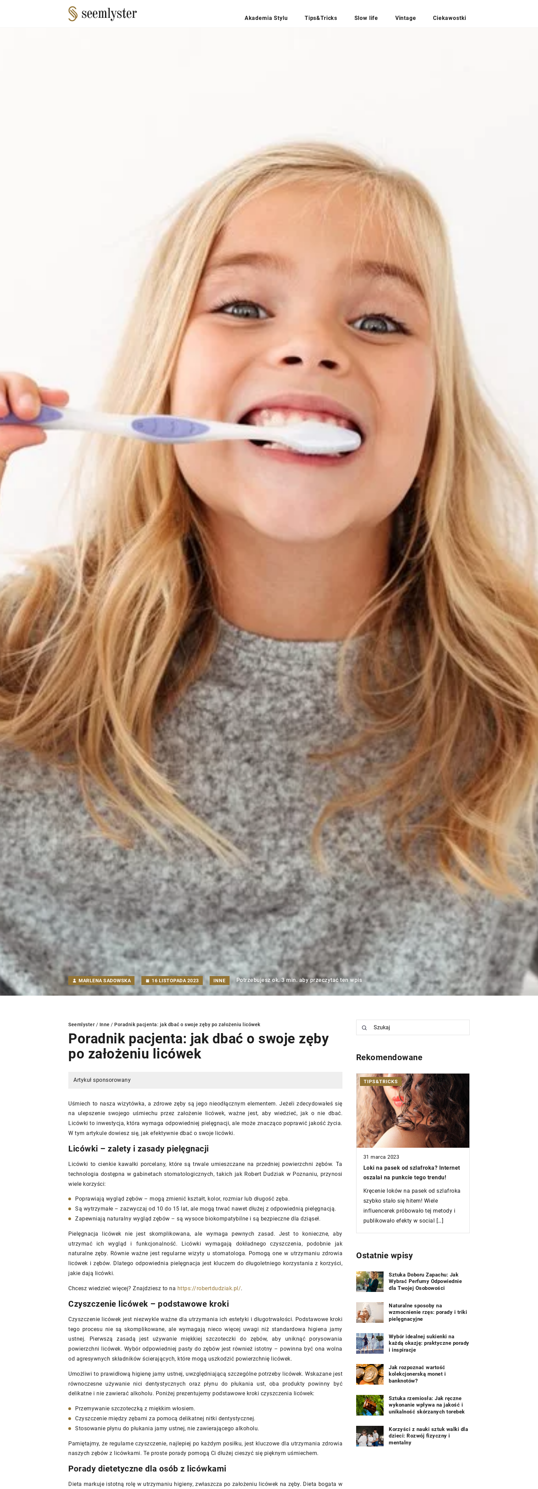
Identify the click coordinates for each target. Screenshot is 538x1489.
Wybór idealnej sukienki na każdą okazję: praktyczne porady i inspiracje (429, 1343)
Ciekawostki (454, 13)
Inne (219, 980)
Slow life (385, 13)
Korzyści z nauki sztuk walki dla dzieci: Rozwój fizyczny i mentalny (428, 1436)
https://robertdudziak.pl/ (209, 1288)
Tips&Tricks (348, 13)
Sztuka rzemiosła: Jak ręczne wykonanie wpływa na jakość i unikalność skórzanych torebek (427, 1405)
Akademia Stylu (301, 13)
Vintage (417, 13)
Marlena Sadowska (105, 980)
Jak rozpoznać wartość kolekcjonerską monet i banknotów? (417, 1374)
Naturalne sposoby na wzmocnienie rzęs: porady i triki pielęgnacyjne (428, 1312)
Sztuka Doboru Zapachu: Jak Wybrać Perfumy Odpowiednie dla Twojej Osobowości (425, 1281)
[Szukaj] (364, 1028)
